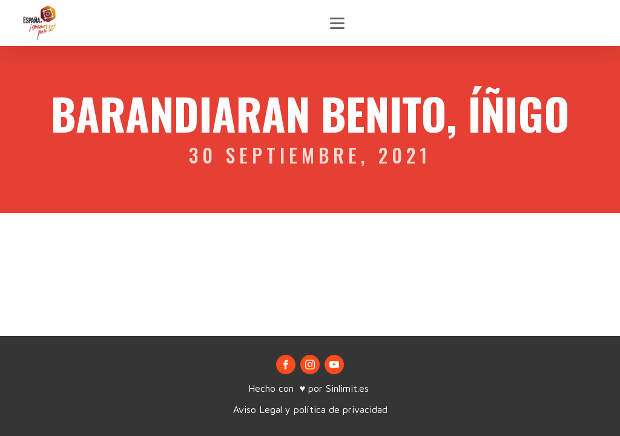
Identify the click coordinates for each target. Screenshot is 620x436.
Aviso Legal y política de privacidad (310, 409)
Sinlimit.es (349, 388)
